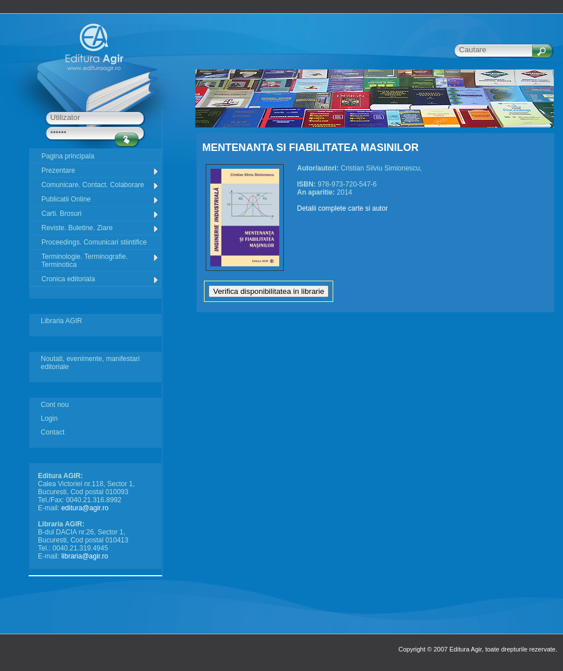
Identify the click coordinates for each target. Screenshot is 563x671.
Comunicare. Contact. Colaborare (100, 185)
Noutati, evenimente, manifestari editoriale (90, 363)
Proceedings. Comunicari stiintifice (93, 242)
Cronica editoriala (100, 279)
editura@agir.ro (85, 508)
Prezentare (100, 170)
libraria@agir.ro (85, 556)
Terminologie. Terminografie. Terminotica (100, 261)
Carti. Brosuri (100, 214)
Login (49, 418)
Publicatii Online (100, 199)
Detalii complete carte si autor (342, 208)
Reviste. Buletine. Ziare (100, 228)
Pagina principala (67, 156)
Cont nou (55, 405)
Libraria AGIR (61, 321)
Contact (52, 432)
